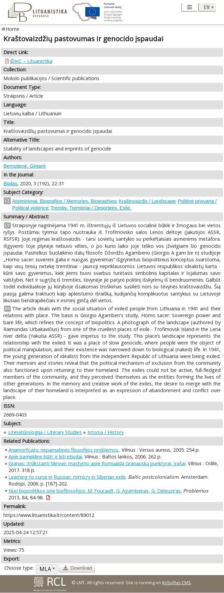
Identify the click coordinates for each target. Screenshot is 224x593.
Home (12, 29)
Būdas (10, 183)
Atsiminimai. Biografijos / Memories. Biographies (64, 201)
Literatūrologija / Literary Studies (45, 432)
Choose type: (19, 568)
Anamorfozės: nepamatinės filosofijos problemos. (63, 450)
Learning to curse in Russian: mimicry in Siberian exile (67, 477)
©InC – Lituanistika (31, 61)
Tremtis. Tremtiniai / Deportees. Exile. (91, 208)
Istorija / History (106, 432)
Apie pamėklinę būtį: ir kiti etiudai (45, 456)
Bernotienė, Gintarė (24, 166)
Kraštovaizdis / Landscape (147, 201)
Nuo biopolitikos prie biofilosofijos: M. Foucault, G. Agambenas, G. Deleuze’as (94, 491)
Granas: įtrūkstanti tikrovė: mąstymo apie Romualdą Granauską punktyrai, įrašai (96, 463)
